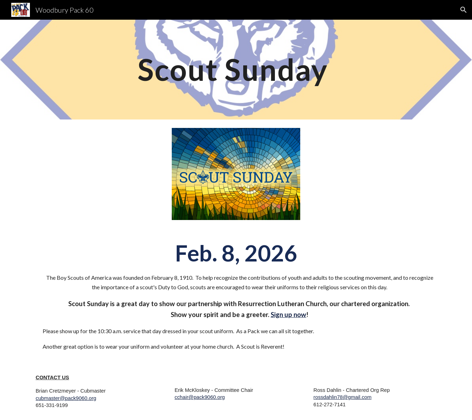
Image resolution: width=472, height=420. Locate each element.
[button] (463, 9)
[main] (236, 69)
